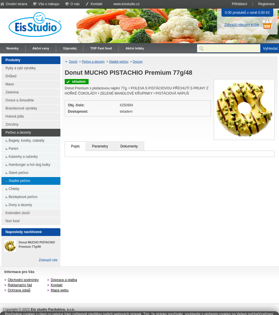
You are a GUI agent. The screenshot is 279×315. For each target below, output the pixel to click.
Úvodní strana (16, 4)
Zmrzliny (11, 124)
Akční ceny (41, 48)
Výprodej (70, 48)
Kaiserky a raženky (23, 157)
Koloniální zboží (17, 213)
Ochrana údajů (19, 290)
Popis (75, 146)
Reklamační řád (20, 285)
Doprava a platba (64, 280)
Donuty (138, 61)
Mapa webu (59, 290)
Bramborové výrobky (21, 108)
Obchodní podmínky (23, 280)
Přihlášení (239, 4)
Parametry (100, 146)
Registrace (266, 4)
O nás (75, 4)
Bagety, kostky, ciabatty (26, 141)
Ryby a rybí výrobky (20, 68)
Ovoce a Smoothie (19, 100)
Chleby (14, 189)
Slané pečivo (18, 173)
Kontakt (96, 4)
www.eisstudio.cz (126, 4)
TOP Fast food (101, 48)
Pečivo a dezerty (18, 132)
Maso (9, 84)
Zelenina (12, 92)
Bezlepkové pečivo (23, 197)
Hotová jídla (14, 116)
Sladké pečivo (19, 181)
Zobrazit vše (48, 260)
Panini (13, 149)
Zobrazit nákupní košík (241, 25)
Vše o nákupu (48, 4)
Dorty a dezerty (20, 205)
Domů (73, 61)
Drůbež (11, 76)
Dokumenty (129, 146)
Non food (12, 221)
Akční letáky (135, 48)
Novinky (12, 48)
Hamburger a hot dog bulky (29, 165)
